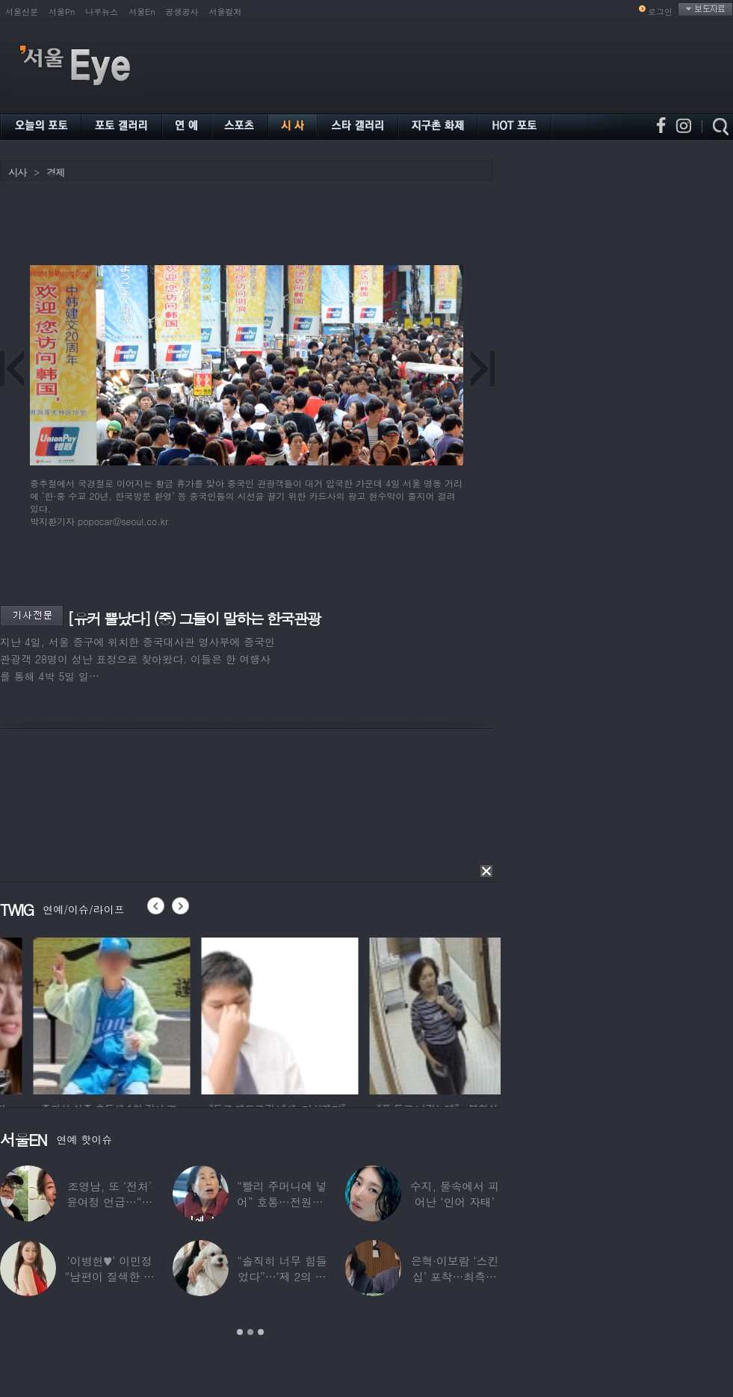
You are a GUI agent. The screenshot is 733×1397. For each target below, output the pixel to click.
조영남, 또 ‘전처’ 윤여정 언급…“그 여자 (110, 1201)
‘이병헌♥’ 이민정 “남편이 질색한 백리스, (109, 1276)
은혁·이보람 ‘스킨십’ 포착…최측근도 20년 (454, 1276)
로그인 (660, 11)
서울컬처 (225, 11)
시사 (17, 172)
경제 (55, 172)
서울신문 (21, 11)
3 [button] (261, 1332)
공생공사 (182, 11)
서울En (142, 11)
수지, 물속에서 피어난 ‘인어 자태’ (454, 1193)
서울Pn (62, 11)
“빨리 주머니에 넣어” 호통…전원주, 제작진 (282, 1201)
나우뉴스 (101, 11)
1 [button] (240, 1332)
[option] (238, 1013)
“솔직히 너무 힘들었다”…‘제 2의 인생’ (282, 1276)
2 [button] (250, 1332)
